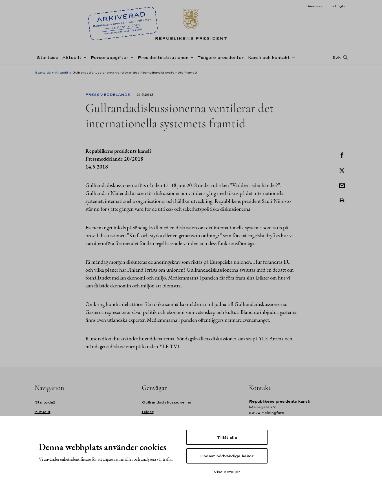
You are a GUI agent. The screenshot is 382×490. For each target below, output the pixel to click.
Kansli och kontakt (269, 57)
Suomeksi (314, 6)
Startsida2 (45, 402)
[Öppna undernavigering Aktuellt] (84, 57)
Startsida (47, 57)
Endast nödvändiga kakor (226, 455)
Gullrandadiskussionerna (166, 402)
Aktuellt (71, 57)
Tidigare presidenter (220, 57)
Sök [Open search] (336, 57)
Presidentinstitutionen (163, 57)
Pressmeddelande (108, 94)
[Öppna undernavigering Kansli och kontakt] (292, 57)
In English (339, 6)
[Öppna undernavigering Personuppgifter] (131, 57)
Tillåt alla (227, 437)
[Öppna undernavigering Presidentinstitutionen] (190, 57)
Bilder (148, 411)
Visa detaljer (227, 471)
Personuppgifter (109, 57)
